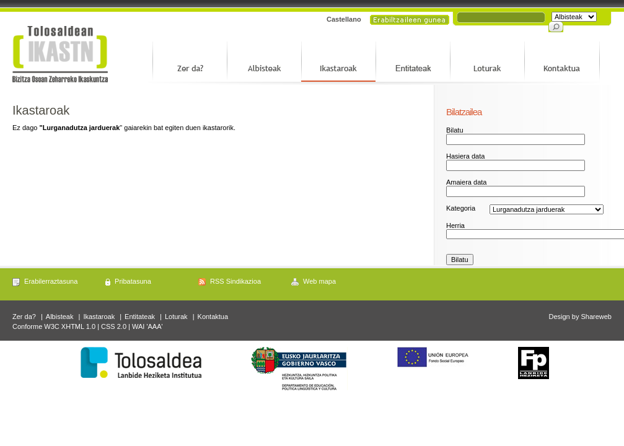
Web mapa (319, 281)
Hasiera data (465, 156)
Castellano (344, 19)
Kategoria (460, 208)
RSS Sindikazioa (235, 281)
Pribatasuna (133, 281)
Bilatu (455, 130)
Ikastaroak (99, 316)
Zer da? (24, 316)
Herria (455, 225)
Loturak (176, 316)
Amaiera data (466, 182)
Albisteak (60, 316)
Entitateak (140, 316)
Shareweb (596, 316)
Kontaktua (213, 316)
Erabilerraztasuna (50, 281)
